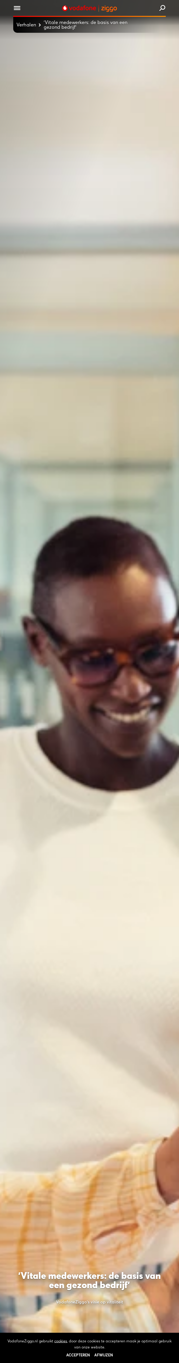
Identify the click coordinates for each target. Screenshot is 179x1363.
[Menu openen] (17, 9)
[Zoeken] (162, 8)
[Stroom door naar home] (89, 8)
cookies (60, 1357)
